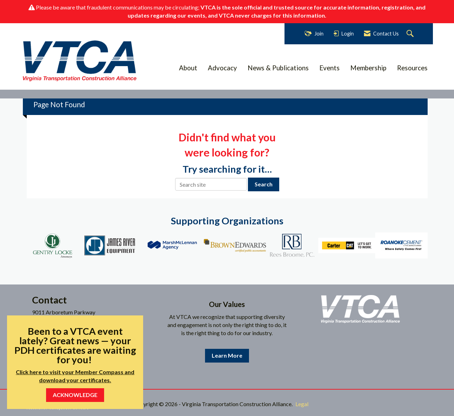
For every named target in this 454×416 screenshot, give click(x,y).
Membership (368, 68)
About (188, 68)
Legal (301, 404)
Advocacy (222, 68)
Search (264, 184)
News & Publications (278, 68)
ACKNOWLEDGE (75, 394)
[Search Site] (411, 34)
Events (329, 68)
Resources (412, 68)
